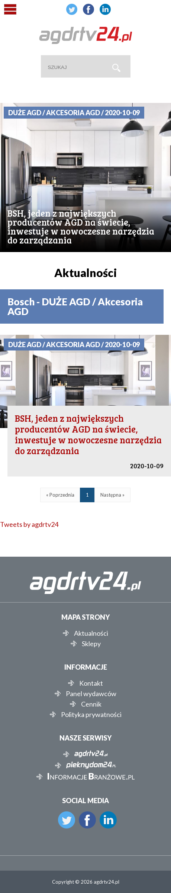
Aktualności (91, 633)
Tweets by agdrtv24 (29, 524)
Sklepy (91, 643)
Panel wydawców (91, 693)
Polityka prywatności (91, 714)
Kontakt (91, 683)
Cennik (91, 704)
